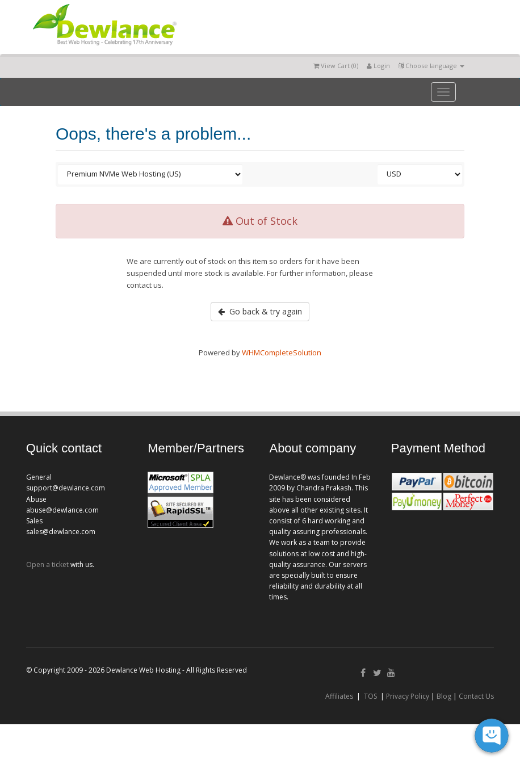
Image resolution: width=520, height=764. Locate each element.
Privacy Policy (407, 696)
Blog (444, 696)
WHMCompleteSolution (281, 352)
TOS (370, 696)
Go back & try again (260, 311)
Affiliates (339, 696)
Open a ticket (47, 564)
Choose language (431, 65)
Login (378, 65)
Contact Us (476, 696)
